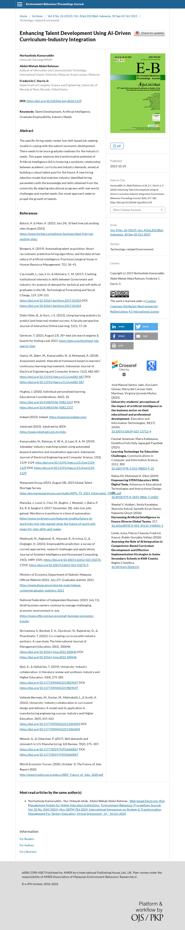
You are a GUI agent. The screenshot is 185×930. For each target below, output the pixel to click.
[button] (122, 326)
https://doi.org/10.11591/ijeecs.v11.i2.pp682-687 (52, 376)
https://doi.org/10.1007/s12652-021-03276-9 (58, 565)
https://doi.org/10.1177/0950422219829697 (49, 682)
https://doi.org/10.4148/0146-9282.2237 (46, 402)
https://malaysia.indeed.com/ (68, 417)
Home (23, 16)
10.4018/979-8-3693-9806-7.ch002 (134, 497)
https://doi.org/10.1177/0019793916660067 (49, 749)
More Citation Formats (127, 210)
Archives (37, 16)
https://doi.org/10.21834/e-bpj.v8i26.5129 (53, 101)
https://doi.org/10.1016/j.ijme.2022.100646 (48, 652)
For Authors (27, 845)
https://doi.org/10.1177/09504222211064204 (50, 724)
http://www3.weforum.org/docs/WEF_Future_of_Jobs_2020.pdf (61, 774)
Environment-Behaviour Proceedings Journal (55, 4)
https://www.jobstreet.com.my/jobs (43, 432)
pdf (118, 146)
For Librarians (28, 851)
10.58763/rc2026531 (125, 567)
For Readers (27, 839)
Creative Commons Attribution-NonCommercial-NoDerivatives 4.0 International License (134, 306)
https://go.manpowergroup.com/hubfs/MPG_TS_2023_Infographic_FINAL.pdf (70, 493)
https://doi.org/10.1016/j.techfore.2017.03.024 (50, 300)
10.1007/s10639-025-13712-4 (131, 431)
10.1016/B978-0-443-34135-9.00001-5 (137, 525)
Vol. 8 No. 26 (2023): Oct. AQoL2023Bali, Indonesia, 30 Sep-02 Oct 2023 (92, 16)
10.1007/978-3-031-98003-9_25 (132, 468)
